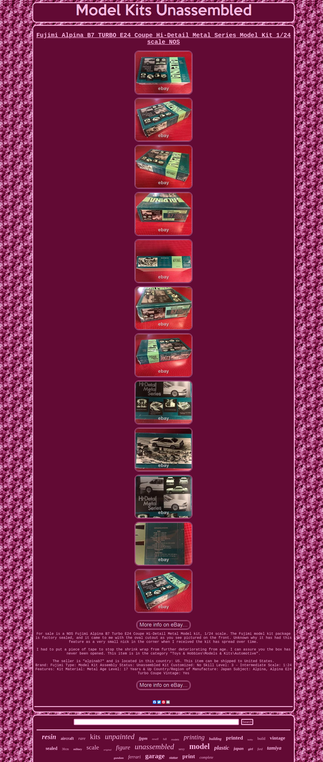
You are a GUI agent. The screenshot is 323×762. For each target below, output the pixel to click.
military (77, 749)
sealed (51, 748)
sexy (182, 749)
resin (49, 737)
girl (250, 749)
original (107, 749)
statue (173, 758)
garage (155, 756)
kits (95, 737)
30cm (65, 749)
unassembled (154, 746)
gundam (119, 758)
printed (234, 738)
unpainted (119, 737)
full (165, 739)
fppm (143, 738)
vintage (277, 738)
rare (81, 738)
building (215, 739)
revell (155, 739)
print (188, 756)
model (199, 746)
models (175, 739)
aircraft (67, 738)
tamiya (274, 748)
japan (239, 748)
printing (194, 737)
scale (93, 747)
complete (206, 757)
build (261, 738)
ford (260, 749)
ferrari (134, 757)
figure (123, 747)
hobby (250, 739)
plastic (221, 748)
